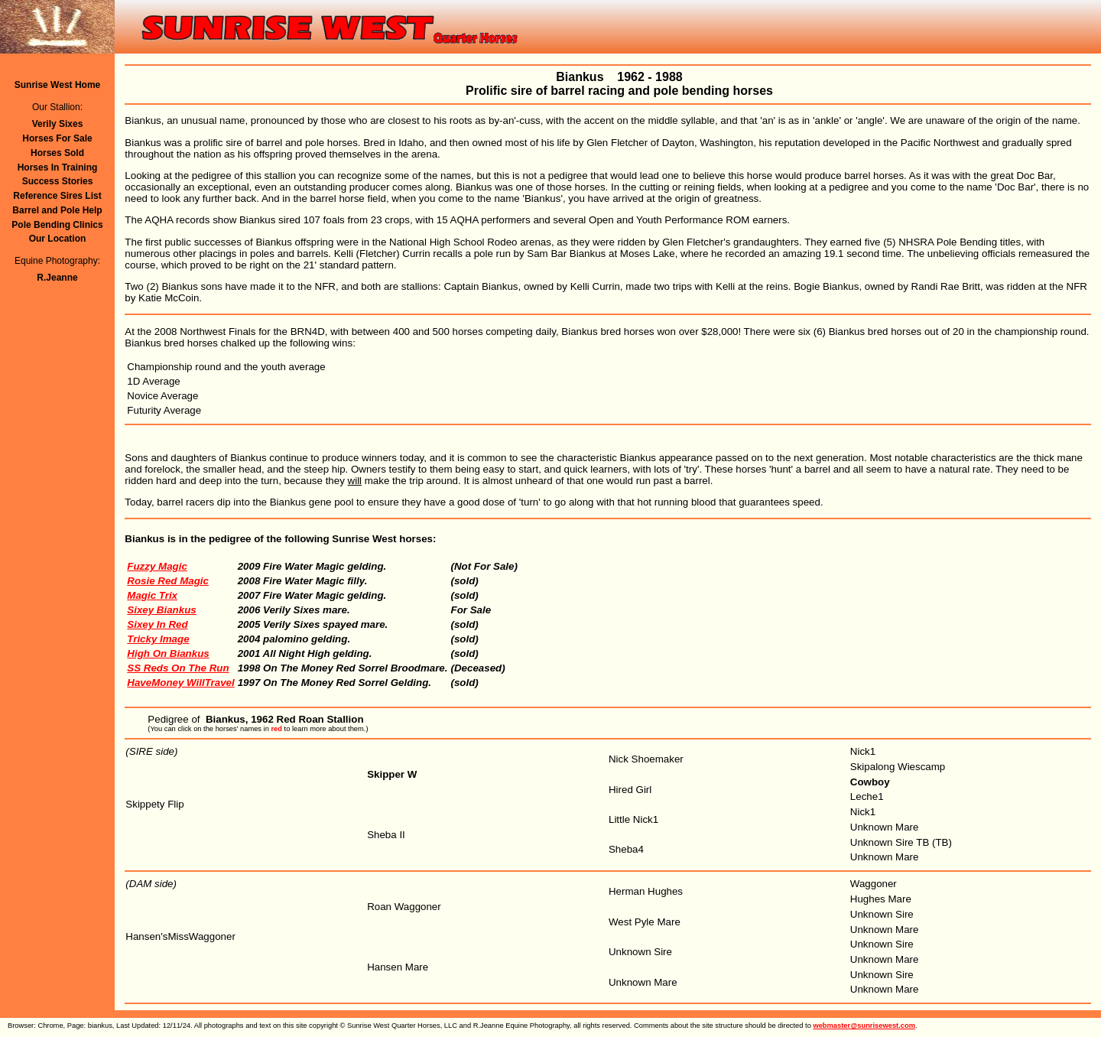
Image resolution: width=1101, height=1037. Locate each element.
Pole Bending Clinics (56, 224)
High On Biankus (168, 653)
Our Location (57, 238)
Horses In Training (58, 167)
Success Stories (57, 181)
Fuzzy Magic (157, 566)
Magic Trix (152, 595)
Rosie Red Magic (168, 581)
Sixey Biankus (161, 610)
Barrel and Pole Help (57, 210)
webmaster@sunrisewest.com (864, 1025)
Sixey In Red (157, 624)
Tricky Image (158, 639)
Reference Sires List (57, 195)
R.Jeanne (57, 277)
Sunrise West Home (57, 85)
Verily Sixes (57, 124)
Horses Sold (57, 153)
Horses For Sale (57, 138)
